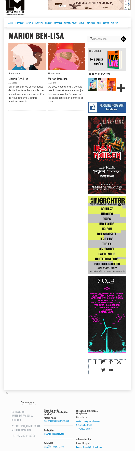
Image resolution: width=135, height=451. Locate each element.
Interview (55, 73)
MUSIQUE (48, 23)
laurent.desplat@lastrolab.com (89, 447)
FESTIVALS (114, 23)
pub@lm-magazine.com (54, 446)
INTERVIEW (39, 23)
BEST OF (106, 23)
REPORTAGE (19, 23)
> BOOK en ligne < (83, 429)
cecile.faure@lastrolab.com (88, 421)
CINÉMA (81, 23)
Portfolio (15, 73)
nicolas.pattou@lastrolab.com (56, 421)
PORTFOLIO (29, 23)
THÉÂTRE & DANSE (70, 23)
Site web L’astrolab (84, 425)
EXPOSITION (58, 23)
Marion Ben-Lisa (18, 78)
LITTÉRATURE (90, 23)
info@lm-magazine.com (54, 433)
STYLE (99, 23)
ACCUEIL (10, 23)
